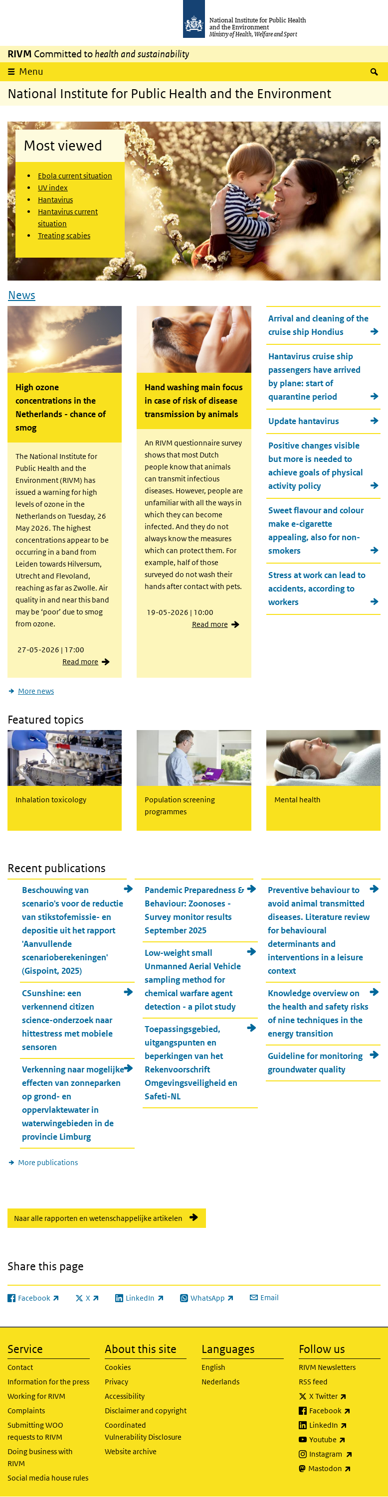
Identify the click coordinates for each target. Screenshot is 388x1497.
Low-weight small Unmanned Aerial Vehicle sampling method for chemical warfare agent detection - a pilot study (193, 979)
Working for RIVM (36, 1396)
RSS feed (313, 1381)
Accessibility (125, 1396)
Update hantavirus (303, 421)
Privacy (116, 1381)
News (21, 295)
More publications (48, 1162)
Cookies (118, 1367)
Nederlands (220, 1381)
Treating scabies (64, 235)
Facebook (345, 1411)
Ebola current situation (75, 175)
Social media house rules (47, 1478)
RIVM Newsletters (327, 1367)
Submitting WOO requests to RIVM (35, 1431)
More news (36, 691)
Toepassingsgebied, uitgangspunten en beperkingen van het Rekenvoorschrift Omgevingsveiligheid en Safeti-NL (191, 1063)
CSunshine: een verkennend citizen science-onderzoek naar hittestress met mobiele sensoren (67, 1020)
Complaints (26, 1410)
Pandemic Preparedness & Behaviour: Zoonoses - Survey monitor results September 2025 (194, 910)
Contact (20, 1367)
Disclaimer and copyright (146, 1410)
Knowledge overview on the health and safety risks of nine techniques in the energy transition (318, 1013)
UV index (53, 187)
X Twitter (345, 1396)
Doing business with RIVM (40, 1457)
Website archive (131, 1451)
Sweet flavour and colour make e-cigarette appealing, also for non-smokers (316, 530)
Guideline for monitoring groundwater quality (315, 1062)
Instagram (345, 1454)
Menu (31, 71)
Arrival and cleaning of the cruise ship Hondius (318, 325)
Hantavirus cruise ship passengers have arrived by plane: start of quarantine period (314, 376)
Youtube (345, 1440)
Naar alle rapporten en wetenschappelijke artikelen (98, 1218)
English (213, 1367)
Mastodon (344, 1469)
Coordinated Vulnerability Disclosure (143, 1431)
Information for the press (48, 1381)
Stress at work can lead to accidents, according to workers (317, 588)
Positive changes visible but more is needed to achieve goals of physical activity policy (315, 465)
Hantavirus (55, 199)
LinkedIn (345, 1425)
